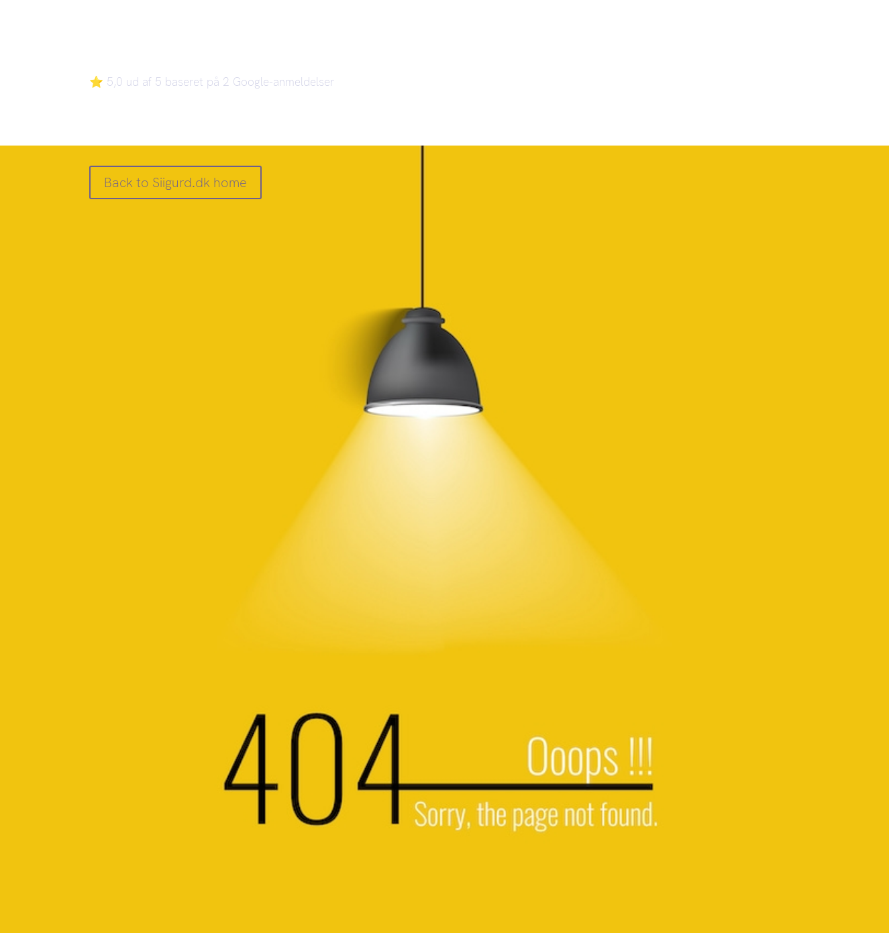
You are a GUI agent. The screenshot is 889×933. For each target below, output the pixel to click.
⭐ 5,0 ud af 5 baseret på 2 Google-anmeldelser (212, 81)
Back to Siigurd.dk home (175, 182)
